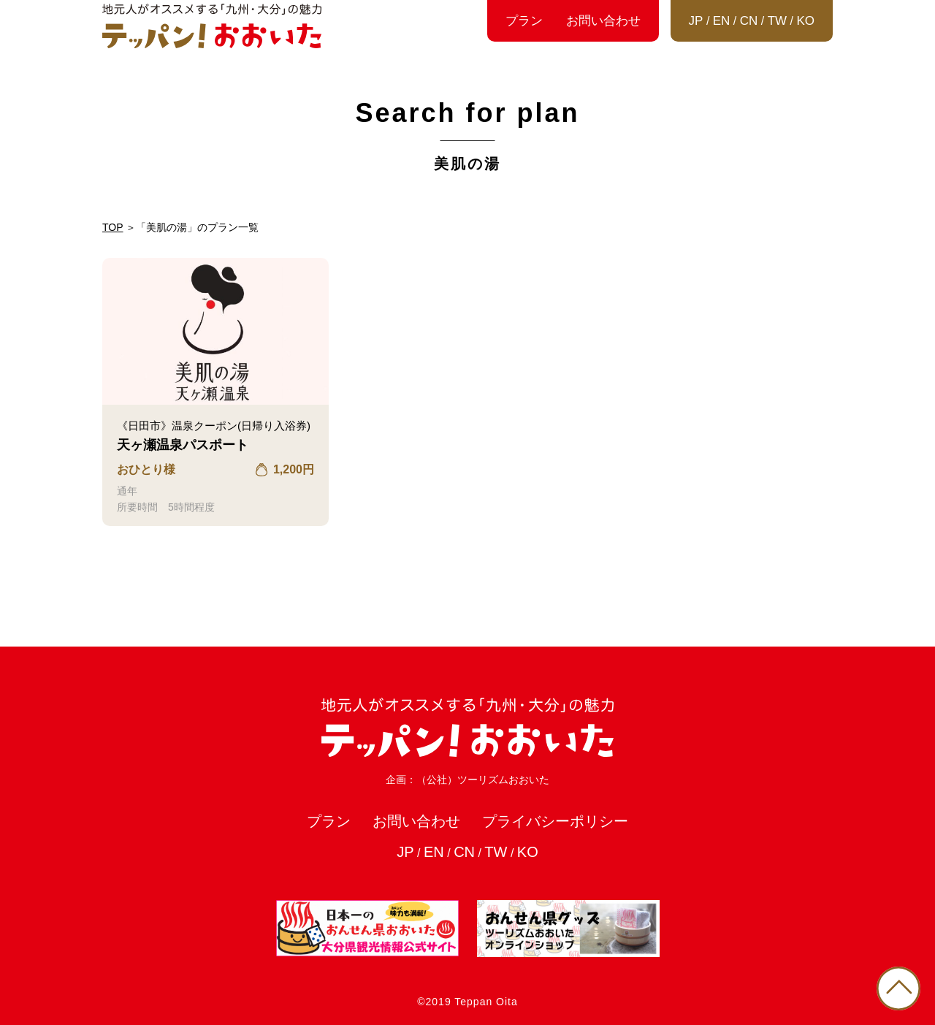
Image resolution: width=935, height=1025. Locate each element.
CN (749, 21)
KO (805, 21)
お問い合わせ (603, 21)
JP (696, 21)
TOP (112, 227)
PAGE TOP (898, 988)
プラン (524, 21)
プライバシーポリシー (555, 821)
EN (721, 21)
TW (777, 21)
